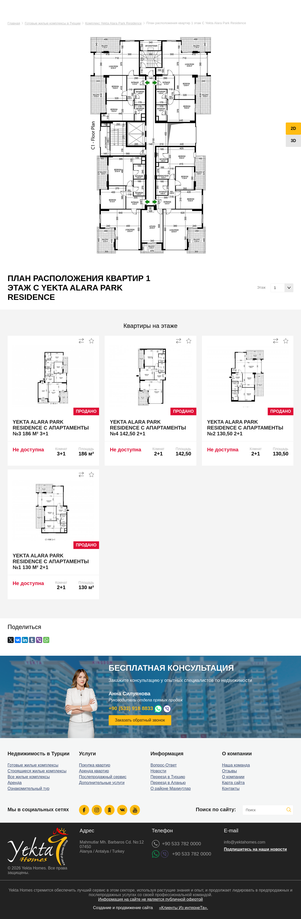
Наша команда (236, 765)
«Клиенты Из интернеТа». (183, 908)
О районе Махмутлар (170, 788)
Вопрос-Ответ (163, 765)
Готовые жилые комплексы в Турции (53, 23)
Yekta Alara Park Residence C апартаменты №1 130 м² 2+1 (51, 561)
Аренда (15, 782)
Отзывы (229, 771)
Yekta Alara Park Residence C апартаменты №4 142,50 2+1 (148, 427)
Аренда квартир (94, 771)
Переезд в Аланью (168, 782)
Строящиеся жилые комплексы (37, 771)
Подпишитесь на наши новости (255, 849)
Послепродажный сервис (102, 777)
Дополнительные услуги (101, 782)
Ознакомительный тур (29, 788)
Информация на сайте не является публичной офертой (150, 899)
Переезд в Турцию (167, 777)
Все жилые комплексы (29, 777)
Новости (158, 771)
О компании (233, 777)
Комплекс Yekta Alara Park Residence (113, 23)
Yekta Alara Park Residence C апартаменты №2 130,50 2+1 (245, 427)
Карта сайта (233, 782)
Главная (14, 23)
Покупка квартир (94, 765)
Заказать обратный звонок (140, 720)
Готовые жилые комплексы (33, 765)
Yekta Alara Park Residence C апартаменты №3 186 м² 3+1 (51, 427)
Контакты (231, 788)
